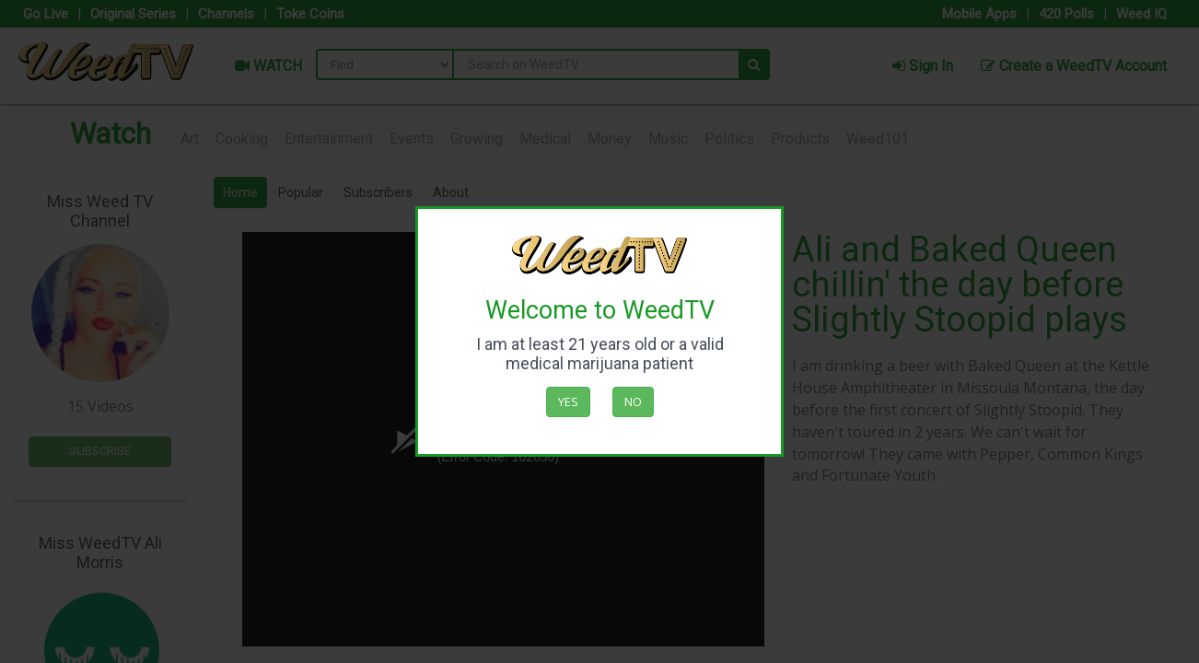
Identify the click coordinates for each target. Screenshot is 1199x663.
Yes (568, 401)
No (633, 401)
